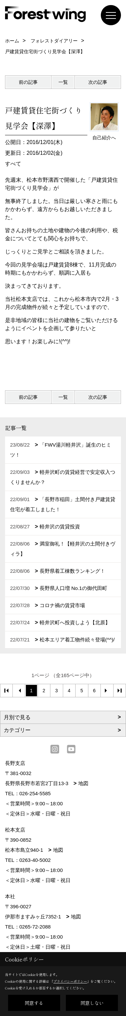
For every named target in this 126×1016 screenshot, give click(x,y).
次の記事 (97, 82)
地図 (83, 783)
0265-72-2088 (35, 927)
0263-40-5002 (35, 860)
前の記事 (28, 82)
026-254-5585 (35, 793)
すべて (13, 164)
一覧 (63, 82)
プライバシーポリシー (70, 981)
